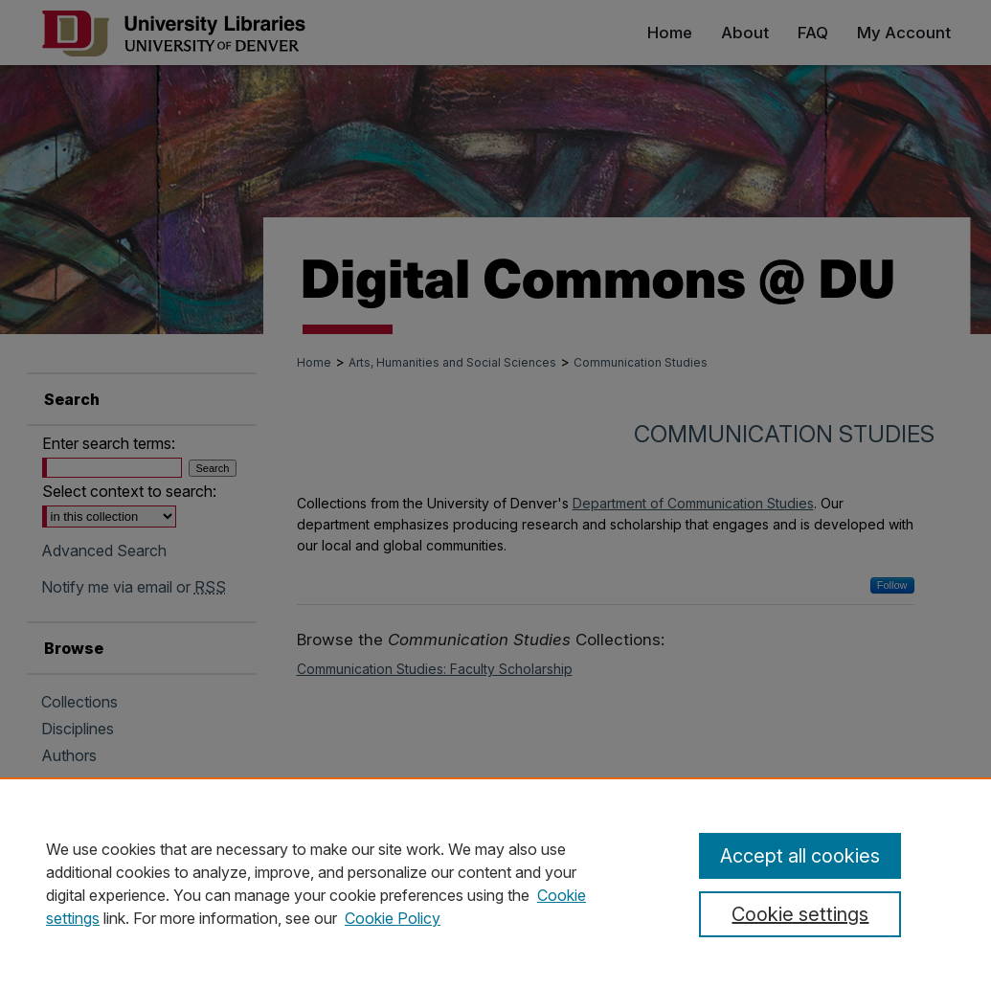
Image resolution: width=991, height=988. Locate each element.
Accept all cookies (800, 855)
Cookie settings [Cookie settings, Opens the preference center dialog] (800, 914)
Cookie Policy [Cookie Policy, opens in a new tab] (392, 918)
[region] (495, 882)
